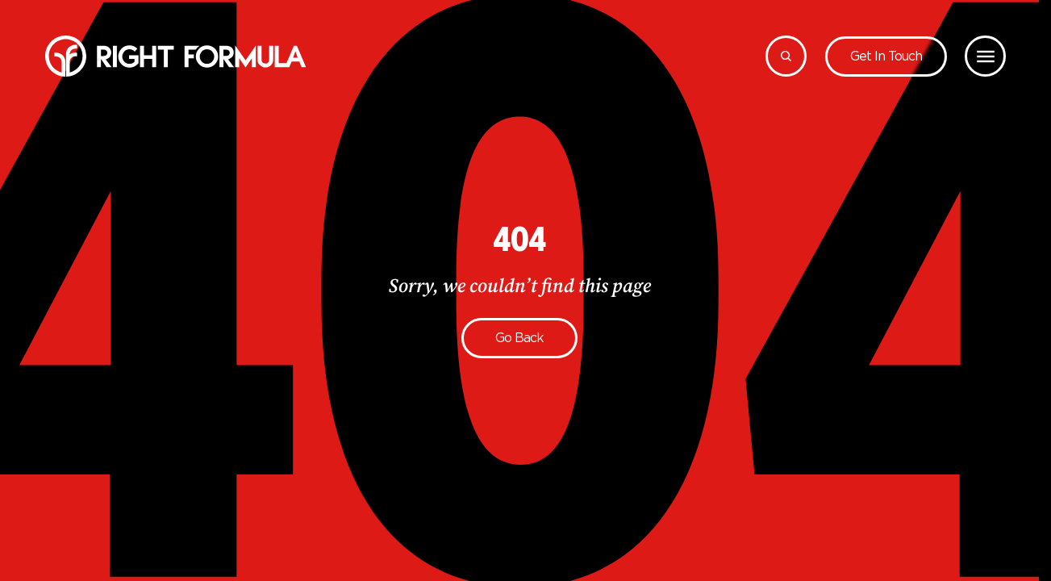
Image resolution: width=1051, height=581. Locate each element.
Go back (519, 338)
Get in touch (886, 56)
